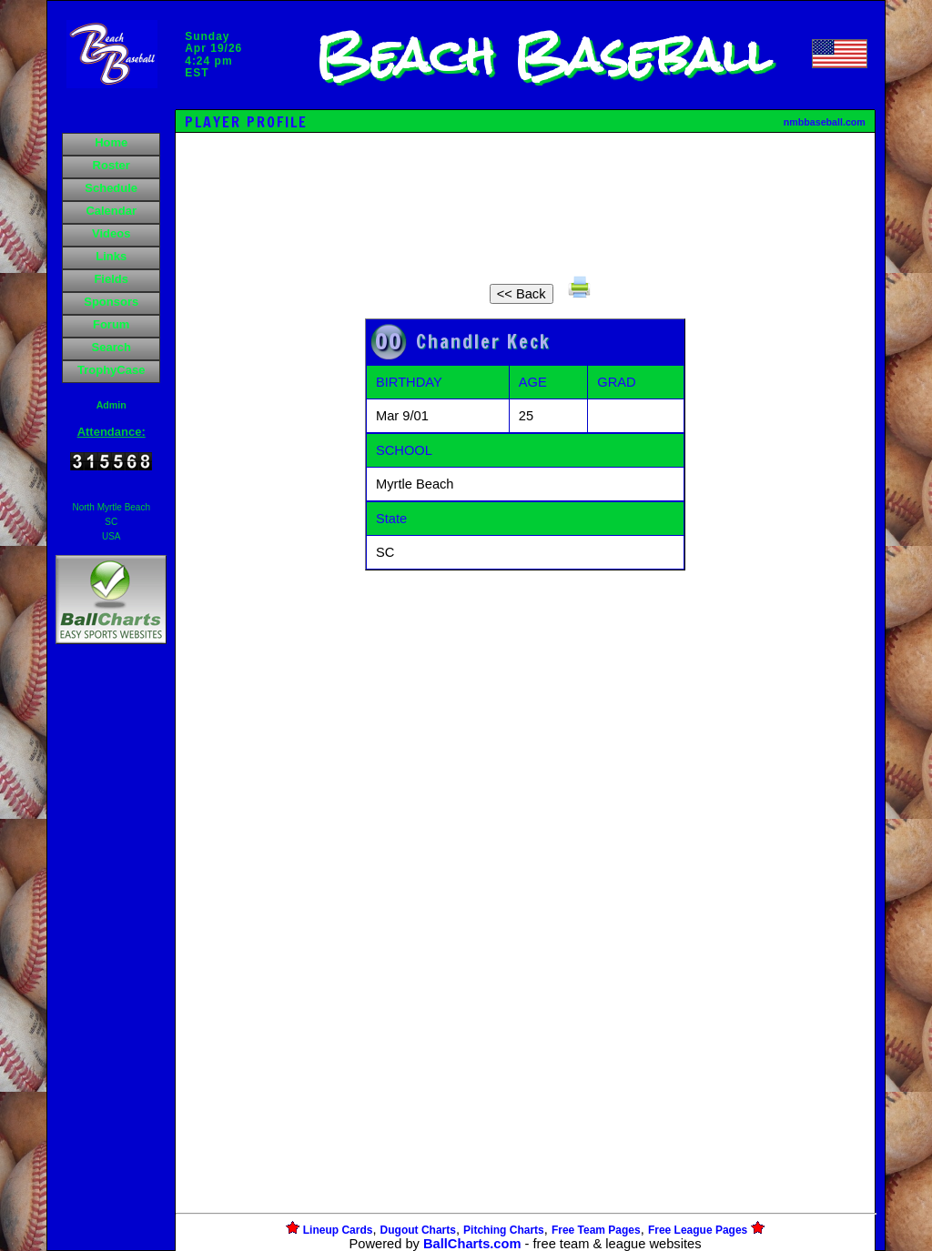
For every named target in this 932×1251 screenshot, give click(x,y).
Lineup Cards (338, 1230)
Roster (111, 165)
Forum (111, 324)
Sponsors (111, 301)
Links (111, 256)
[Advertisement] (111, 962)
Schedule (111, 188)
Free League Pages (697, 1230)
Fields (111, 279)
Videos (111, 233)
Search (111, 347)
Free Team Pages (596, 1230)
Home (111, 142)
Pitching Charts (503, 1230)
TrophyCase (111, 370)
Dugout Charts (418, 1230)
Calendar (111, 210)
